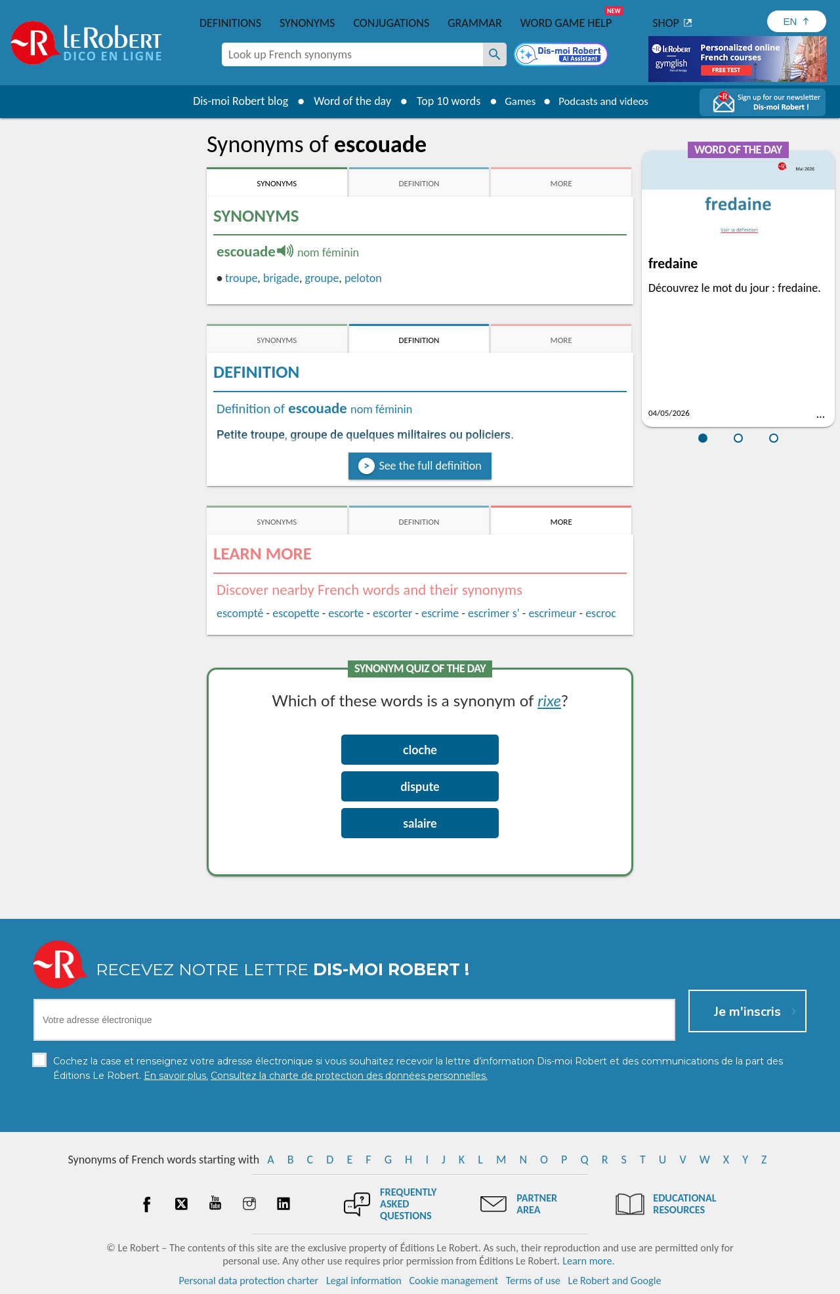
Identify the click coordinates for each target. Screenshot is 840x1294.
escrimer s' (494, 613)
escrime (440, 613)
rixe (549, 700)
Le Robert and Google (615, 1280)
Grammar (475, 23)
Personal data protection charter (249, 1280)
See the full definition (430, 465)
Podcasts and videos (606, 101)
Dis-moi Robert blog (233, 101)
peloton (363, 278)
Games (515, 101)
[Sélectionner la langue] (796, 21)
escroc (600, 613)
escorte (346, 613)
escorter (392, 613)
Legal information (364, 1280)
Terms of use (533, 1280)
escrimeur (552, 613)
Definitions (230, 23)
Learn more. (588, 1261)
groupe (322, 278)
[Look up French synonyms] (495, 54)
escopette (295, 613)
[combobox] (352, 54)
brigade (281, 278)
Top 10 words (441, 101)
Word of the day (345, 101)
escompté (240, 613)
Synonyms (307, 23)
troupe (241, 278)
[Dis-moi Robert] (562, 56)
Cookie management (453, 1280)
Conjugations (391, 23)
